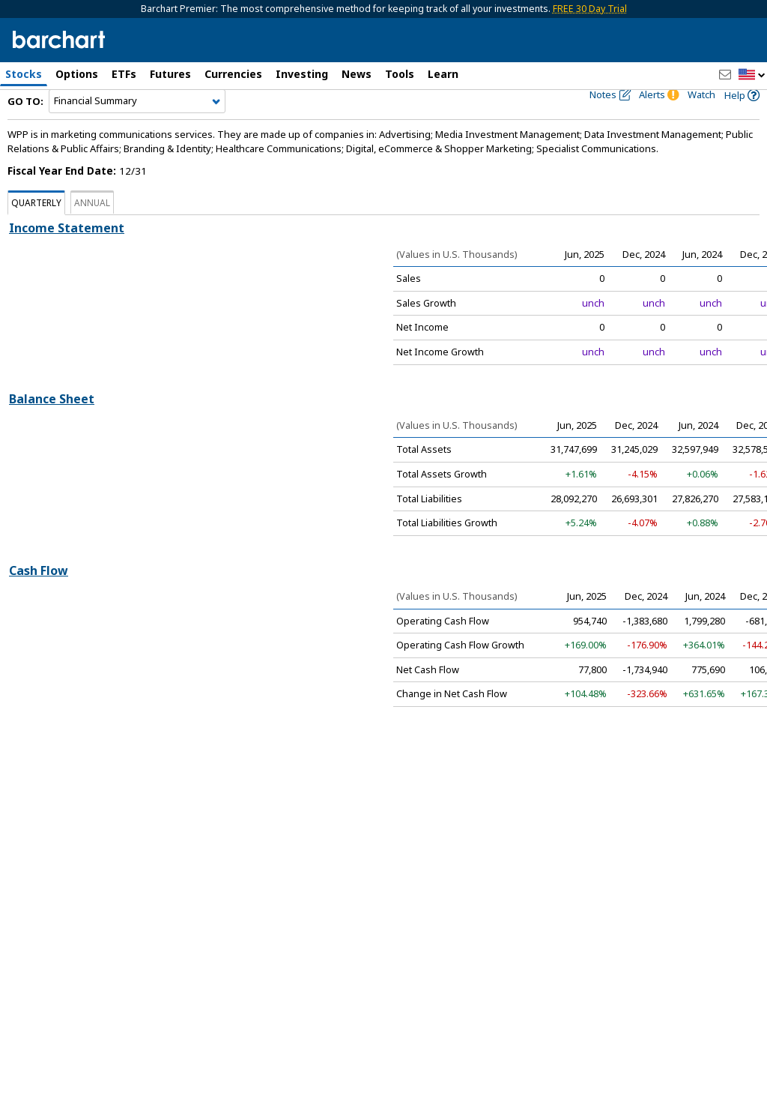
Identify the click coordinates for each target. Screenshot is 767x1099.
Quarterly (36, 230)
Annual (92, 230)
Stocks (23, 74)
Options (76, 74)
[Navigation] (137, 129)
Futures (170, 74)
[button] (752, 75)
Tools (399, 74)
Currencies (233, 74)
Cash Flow (38, 597)
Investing (302, 74)
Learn (443, 74)
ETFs (124, 74)
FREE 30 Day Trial (590, 8)
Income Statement (66, 255)
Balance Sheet (51, 426)
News (357, 74)
